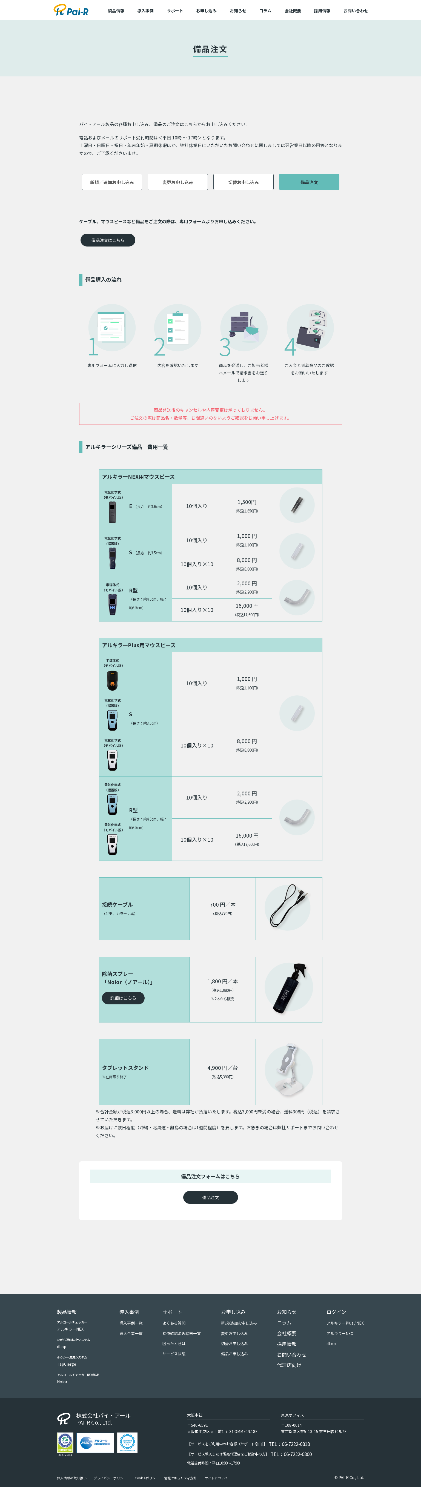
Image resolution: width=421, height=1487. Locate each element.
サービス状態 (173, 1353)
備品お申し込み (234, 1353)
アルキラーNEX (70, 1329)
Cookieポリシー (147, 1477)
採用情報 (322, 10)
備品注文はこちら (107, 240)
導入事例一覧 (130, 1323)
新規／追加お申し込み (112, 182)
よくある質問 (173, 1323)
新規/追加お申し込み (239, 1323)
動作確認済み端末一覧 (181, 1333)
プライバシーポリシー (110, 1477)
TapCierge (66, 1364)
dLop (61, 1346)
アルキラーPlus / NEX (345, 1323)
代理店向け (289, 1364)
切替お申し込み (243, 182)
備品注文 (309, 182)
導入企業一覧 (130, 1333)
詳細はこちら (123, 998)
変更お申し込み (177, 182)
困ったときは (173, 1343)
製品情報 (67, 1311)
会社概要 (293, 10)
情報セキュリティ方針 (180, 1477)
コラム (265, 10)
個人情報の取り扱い (72, 1477)
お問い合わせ (355, 10)
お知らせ (238, 10)
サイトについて (216, 1477)
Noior (62, 1381)
